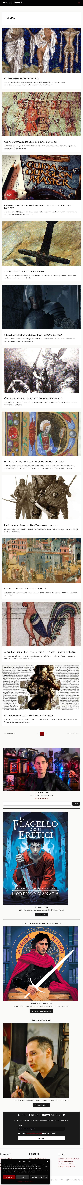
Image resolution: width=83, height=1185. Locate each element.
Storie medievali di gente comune (25, 588)
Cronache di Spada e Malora (68, 1159)
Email (20, 1125)
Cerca (76, 804)
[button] (47, 1161)
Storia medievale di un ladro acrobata (28, 715)
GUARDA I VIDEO (41, 1105)
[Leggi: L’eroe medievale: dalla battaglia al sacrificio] (41, 370)
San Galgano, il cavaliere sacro (24, 271)
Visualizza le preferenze (39, 1177)
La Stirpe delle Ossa (65, 1161)
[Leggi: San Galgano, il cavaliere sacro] (41, 243)
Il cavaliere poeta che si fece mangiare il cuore (34, 461)
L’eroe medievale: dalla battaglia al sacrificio (33, 398)
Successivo (73, 733)
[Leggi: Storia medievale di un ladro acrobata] (41, 687)
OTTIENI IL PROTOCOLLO (41, 1011)
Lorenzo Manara (12, 2)
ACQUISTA (41, 914)
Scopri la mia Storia (42, 798)
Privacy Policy (29, 1181)
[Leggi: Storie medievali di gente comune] (41, 560)
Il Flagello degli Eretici (66, 1166)
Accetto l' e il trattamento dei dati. (38, 1133)
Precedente (10, 733)
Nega (22, 1177)
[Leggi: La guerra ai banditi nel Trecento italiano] (41, 497)
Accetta (9, 1177)
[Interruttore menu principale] (79, 3)
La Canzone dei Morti (66, 1164)
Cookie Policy (20, 1181)
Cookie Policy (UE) (60, 1180)
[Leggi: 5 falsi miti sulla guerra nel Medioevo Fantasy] (41, 307)
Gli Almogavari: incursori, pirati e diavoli (30, 142)
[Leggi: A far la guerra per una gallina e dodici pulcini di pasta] (41, 624)
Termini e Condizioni (75, 1180)
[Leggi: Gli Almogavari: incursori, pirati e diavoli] (41, 114)
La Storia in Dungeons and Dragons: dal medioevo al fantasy (37, 206)
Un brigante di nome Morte (21, 78)
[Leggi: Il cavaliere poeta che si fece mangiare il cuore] (41, 434)
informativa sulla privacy (34, 1133)
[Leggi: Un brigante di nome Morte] (41, 50)
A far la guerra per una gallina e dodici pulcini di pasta (40, 652)
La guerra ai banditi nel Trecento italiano (31, 525)
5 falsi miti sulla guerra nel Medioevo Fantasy (33, 335)
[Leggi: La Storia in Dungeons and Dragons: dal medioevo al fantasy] (41, 177)
